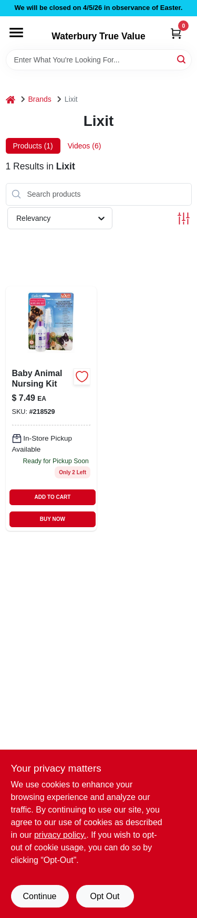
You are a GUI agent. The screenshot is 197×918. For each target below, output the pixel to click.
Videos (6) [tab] (84, 146)
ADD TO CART (53, 497)
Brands (39, 99)
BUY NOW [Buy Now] (52, 519)
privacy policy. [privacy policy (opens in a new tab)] (60, 834)
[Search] (182, 59)
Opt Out (104, 896)
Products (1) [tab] (33, 146)
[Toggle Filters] (184, 218)
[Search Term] (99, 59)
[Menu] (16, 32)
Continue (39, 896)
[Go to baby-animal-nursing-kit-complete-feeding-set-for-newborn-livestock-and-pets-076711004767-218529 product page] (51, 408)
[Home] (10, 99)
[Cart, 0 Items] (176, 33)
